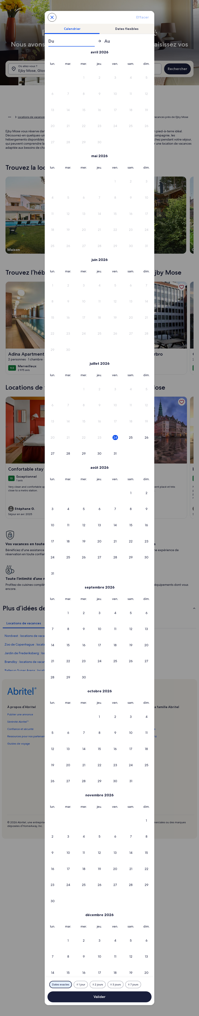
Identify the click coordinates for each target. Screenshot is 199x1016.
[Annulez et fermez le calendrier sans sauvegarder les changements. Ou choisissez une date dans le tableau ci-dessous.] (52, 17)
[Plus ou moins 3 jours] (115, 984)
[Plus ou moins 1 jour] (81, 984)
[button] (52, 78)
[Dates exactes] (60, 984)
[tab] (72, 29)
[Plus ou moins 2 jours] (98, 984)
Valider (99, 997)
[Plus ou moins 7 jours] (133, 984)
